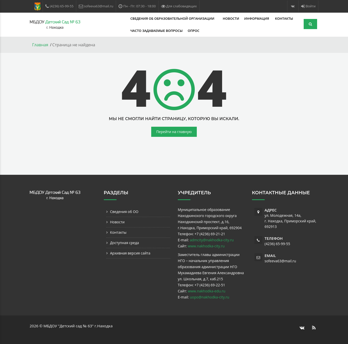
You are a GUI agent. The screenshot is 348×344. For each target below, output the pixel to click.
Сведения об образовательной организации (132, 18)
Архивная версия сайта (130, 253)
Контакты (244, 18)
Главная (40, 45)
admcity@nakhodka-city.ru (212, 240)
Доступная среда (124, 242)
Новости (191, 18)
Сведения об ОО (124, 211)
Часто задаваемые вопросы (116, 30)
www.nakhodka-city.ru (206, 246)
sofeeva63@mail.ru (280, 261)
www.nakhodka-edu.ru (206, 291)
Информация (217, 18)
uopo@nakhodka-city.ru (209, 297)
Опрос (153, 30)
